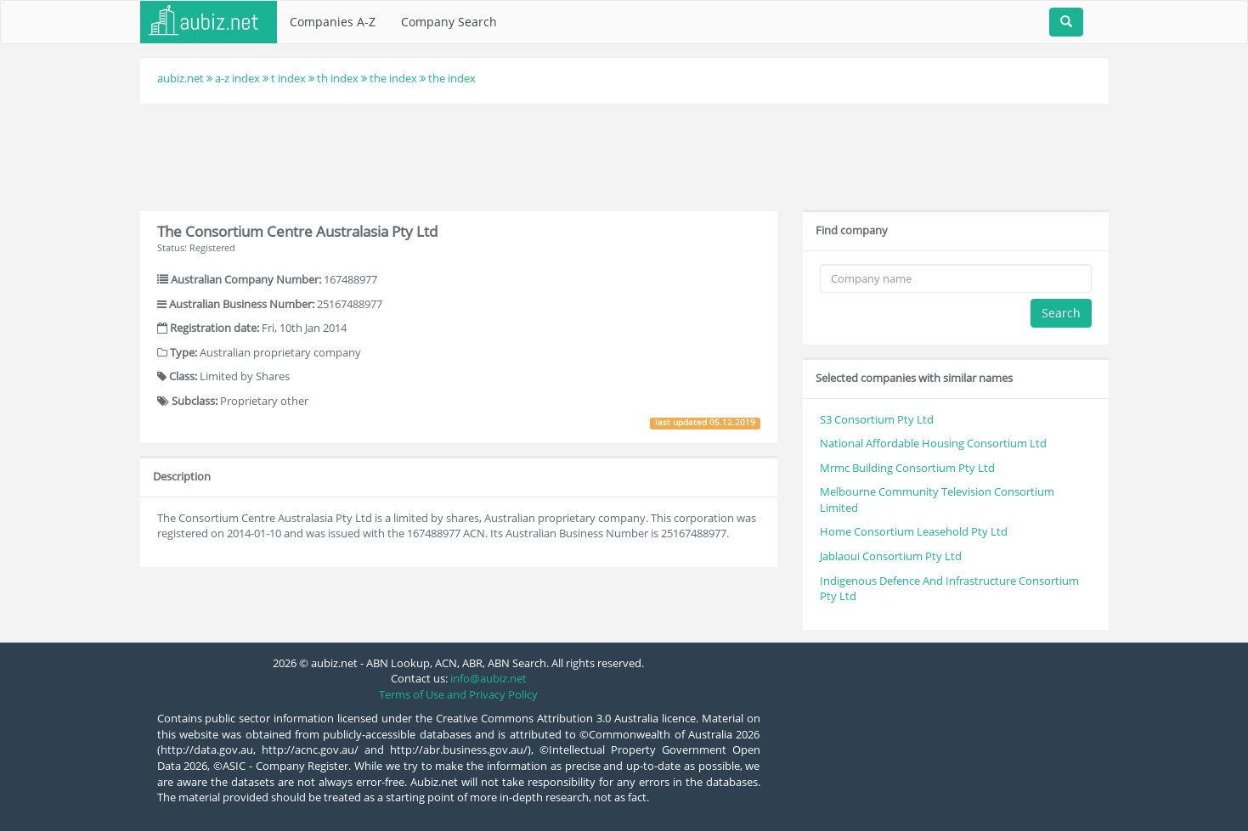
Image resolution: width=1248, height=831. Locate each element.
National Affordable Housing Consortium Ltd (933, 443)
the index (393, 78)
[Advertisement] (624, 154)
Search (1061, 313)
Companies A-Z (333, 22)
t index (288, 78)
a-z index (237, 78)
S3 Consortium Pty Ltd (877, 419)
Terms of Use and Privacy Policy (458, 694)
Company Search (449, 22)
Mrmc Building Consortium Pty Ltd (907, 467)
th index (338, 78)
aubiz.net (180, 78)
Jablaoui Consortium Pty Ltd (891, 556)
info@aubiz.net (488, 678)
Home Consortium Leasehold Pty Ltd (914, 531)
